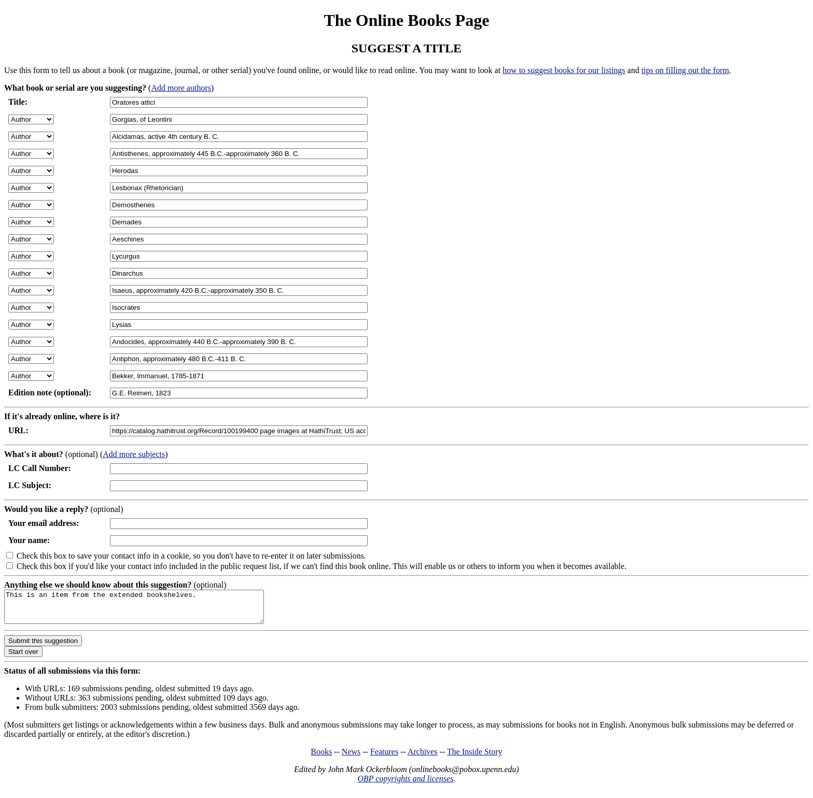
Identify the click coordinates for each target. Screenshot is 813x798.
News (351, 757)
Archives (423, 757)
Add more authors (181, 87)
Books (321, 757)
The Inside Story (474, 757)
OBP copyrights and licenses (405, 784)
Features (384, 757)
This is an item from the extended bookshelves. (149, 610)
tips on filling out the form (685, 70)
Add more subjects (134, 454)
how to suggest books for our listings (563, 70)
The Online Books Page (406, 20)
